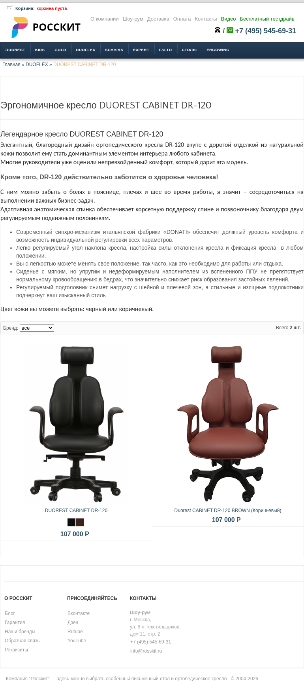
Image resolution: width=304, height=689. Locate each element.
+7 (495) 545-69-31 (265, 31)
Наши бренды (20, 631)
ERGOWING (217, 49)
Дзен (73, 622)
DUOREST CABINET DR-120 (84, 64)
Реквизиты (16, 650)
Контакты (206, 19)
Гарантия (15, 622)
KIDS (40, 49)
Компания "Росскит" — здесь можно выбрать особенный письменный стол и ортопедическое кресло (116, 678)
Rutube (75, 631)
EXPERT (141, 49)
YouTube (77, 640)
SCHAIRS (114, 49)
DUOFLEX (37, 64)
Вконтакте (79, 613)
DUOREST (15, 49)
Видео (228, 19)
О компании (104, 19)
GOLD (60, 49)
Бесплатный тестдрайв (267, 19)
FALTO (165, 49)
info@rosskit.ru (146, 651)
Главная (11, 64)
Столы (189, 49)
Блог (10, 613)
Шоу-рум (133, 19)
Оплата (182, 19)
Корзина (24, 8)
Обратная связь (22, 640)
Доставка (158, 19)
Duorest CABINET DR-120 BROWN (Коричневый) (228, 510)
